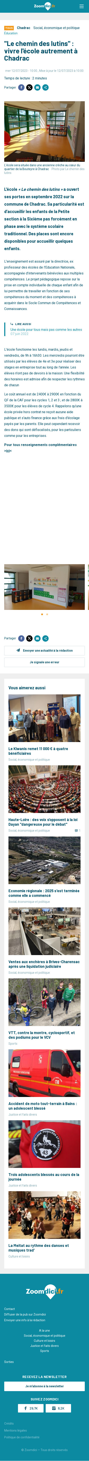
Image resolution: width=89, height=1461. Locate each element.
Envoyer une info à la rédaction (24, 1320)
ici (8, 451)
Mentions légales (15, 1430)
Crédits (9, 1423)
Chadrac (23, 28)
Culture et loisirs (44, 1340)
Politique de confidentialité (22, 1437)
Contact (9, 1309)
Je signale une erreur (44, 662)
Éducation (11, 33)
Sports (44, 1351)
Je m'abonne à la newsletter (44, 1386)
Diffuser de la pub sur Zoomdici (25, 1314)
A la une (44, 1330)
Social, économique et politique (56, 28)
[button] (81, 6)
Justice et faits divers (44, 1345)
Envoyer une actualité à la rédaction (48, 650)
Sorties (9, 1362)
